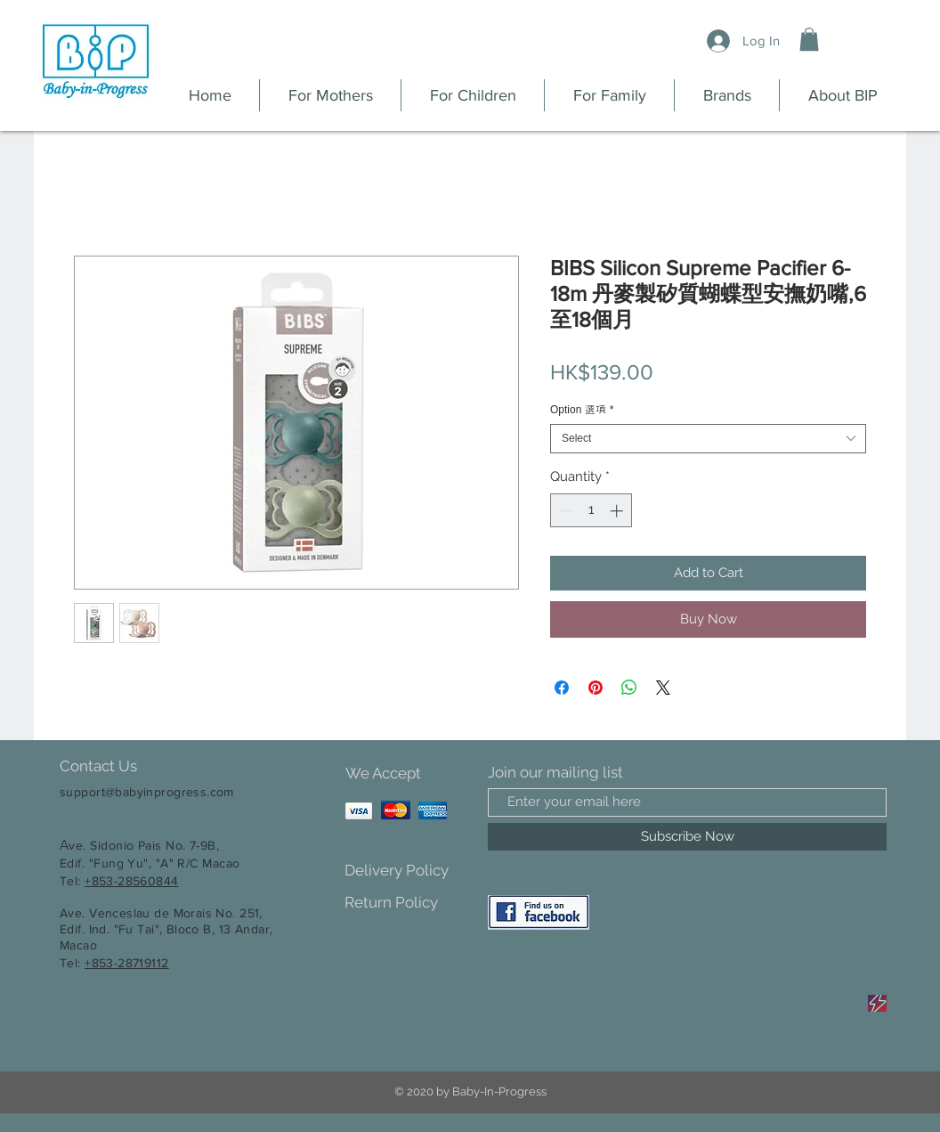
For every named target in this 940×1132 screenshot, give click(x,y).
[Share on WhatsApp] (629, 687)
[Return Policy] (407, 903)
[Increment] (618, 510)
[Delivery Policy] (407, 871)
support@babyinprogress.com (147, 792)
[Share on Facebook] (561, 687)
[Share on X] (663, 687)
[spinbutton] (591, 510)
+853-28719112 (126, 963)
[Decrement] (565, 510)
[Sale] (877, 1003)
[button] (809, 39)
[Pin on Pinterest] (595, 687)
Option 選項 (581, 409)
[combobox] (708, 438)
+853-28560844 (131, 881)
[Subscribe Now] (687, 837)
